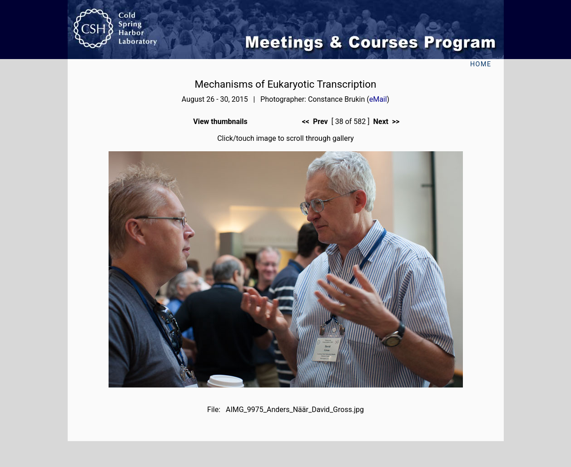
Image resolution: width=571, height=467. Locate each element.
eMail (378, 99)
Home (481, 64)
